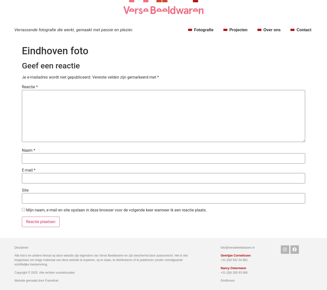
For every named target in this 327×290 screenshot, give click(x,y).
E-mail (29, 170)
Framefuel (51, 280)
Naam (28, 150)
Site (25, 190)
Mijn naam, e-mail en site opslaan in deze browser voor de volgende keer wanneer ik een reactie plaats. (116, 210)
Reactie (30, 87)
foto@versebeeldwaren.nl (237, 247)
